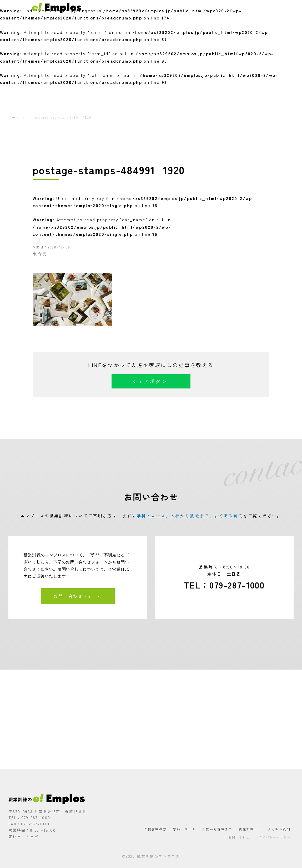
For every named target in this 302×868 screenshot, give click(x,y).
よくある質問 (252, 8)
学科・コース (160, 8)
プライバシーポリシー (273, 837)
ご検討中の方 (132, 8)
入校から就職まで (192, 8)
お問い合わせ (280, 8)
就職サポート (224, 8)
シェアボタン (149, 381)
